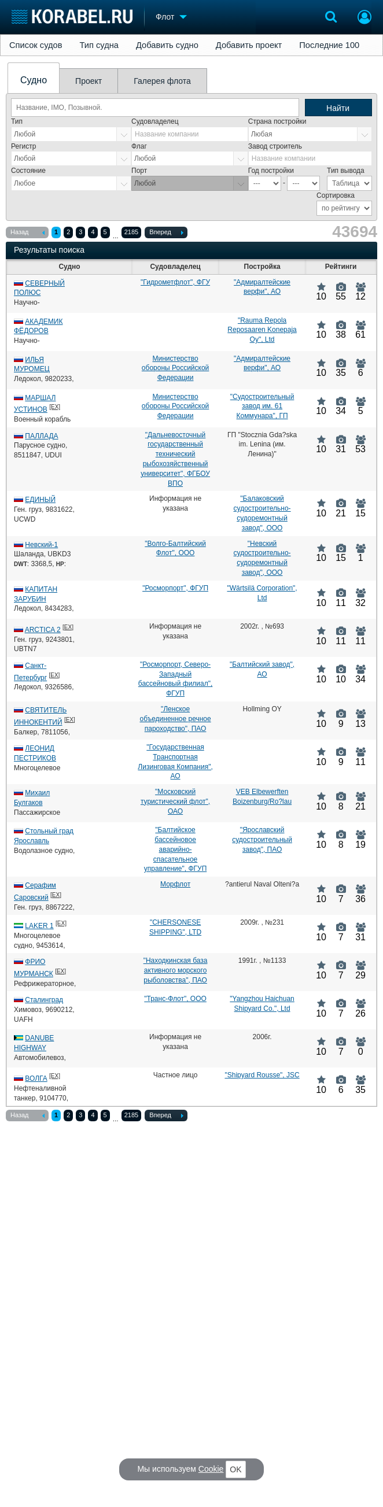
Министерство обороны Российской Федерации (175, 368)
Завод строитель (275, 146)
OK (235, 1469)
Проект (88, 81)
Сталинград (44, 1000)
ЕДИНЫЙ (40, 500)
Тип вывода (345, 171)
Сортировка (335, 195)
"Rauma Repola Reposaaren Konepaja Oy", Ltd (261, 330)
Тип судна (99, 45)
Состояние (28, 171)
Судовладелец (155, 121)
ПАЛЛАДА (41, 436)
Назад (27, 233)
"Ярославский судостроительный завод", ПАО (262, 840)
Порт (139, 171)
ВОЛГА (36, 1078)
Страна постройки (277, 121)
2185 (131, 231)
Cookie (211, 1468)
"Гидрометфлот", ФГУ (175, 282)
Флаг (139, 146)
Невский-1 (41, 545)
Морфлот (175, 884)
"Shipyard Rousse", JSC (261, 1075)
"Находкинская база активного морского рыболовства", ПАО (175, 970)
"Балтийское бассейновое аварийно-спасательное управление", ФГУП (175, 849)
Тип (17, 121)
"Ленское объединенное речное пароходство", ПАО (175, 719)
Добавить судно (167, 45)
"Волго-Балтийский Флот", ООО (175, 548)
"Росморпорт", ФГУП (175, 588)
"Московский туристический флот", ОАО (175, 801)
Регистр (23, 146)
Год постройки (271, 171)
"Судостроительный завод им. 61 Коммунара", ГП (262, 406)
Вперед (166, 233)
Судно (33, 80)
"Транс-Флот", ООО (175, 999)
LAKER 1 (39, 926)
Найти (337, 108)
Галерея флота (162, 81)
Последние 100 (329, 45)
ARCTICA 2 (43, 630)
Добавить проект (249, 45)
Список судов (35, 45)
